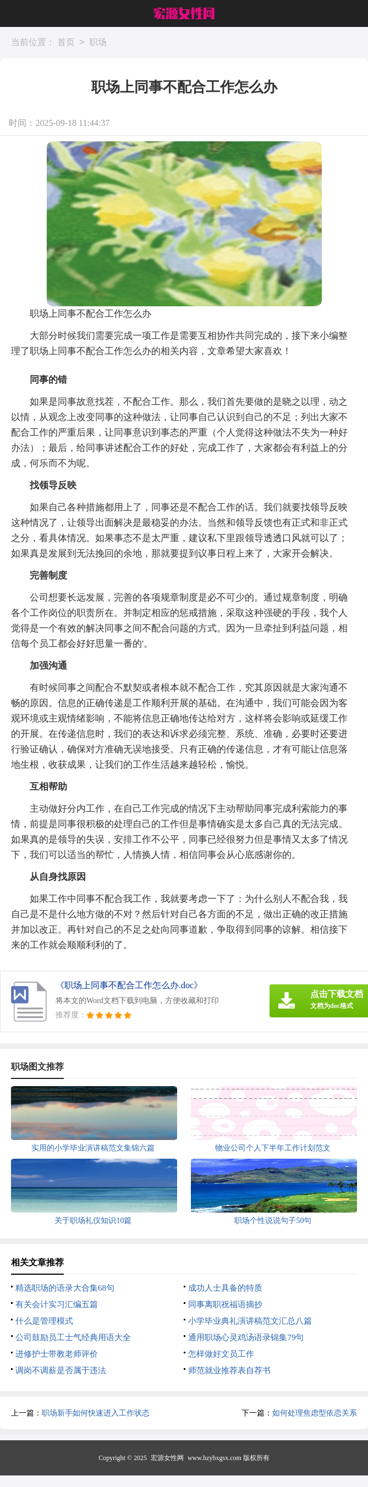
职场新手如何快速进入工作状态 (96, 1413)
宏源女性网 (167, 1458)
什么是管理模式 (44, 1321)
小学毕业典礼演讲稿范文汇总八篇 (250, 1321)
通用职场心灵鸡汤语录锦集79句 (246, 1337)
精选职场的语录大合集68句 (64, 1288)
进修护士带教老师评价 (56, 1354)
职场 (98, 42)
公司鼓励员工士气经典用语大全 (73, 1337)
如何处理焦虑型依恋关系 (314, 1413)
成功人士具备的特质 (225, 1288)
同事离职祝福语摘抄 (225, 1304)
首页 (66, 42)
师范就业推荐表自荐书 (229, 1370)
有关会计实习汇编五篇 (56, 1304)
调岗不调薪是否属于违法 (60, 1370)
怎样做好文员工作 (221, 1354)
